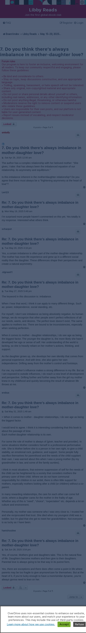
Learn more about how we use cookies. (31, 624)
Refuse (79, 624)
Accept (64, 624)
